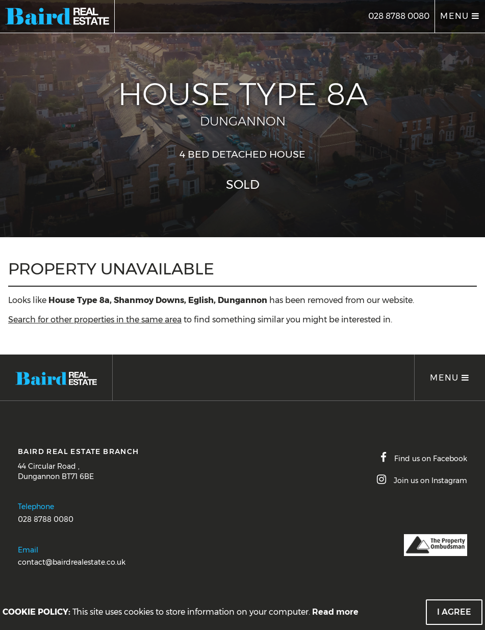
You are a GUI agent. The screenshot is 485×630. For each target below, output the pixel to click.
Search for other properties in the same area (95, 319)
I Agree (454, 612)
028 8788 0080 (398, 16)
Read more (335, 612)
